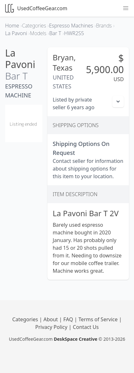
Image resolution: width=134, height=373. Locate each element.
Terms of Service (99, 319)
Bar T (16, 75)
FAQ (68, 319)
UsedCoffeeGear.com (36, 8)
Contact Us (86, 327)
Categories (25, 319)
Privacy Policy (52, 327)
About (51, 319)
